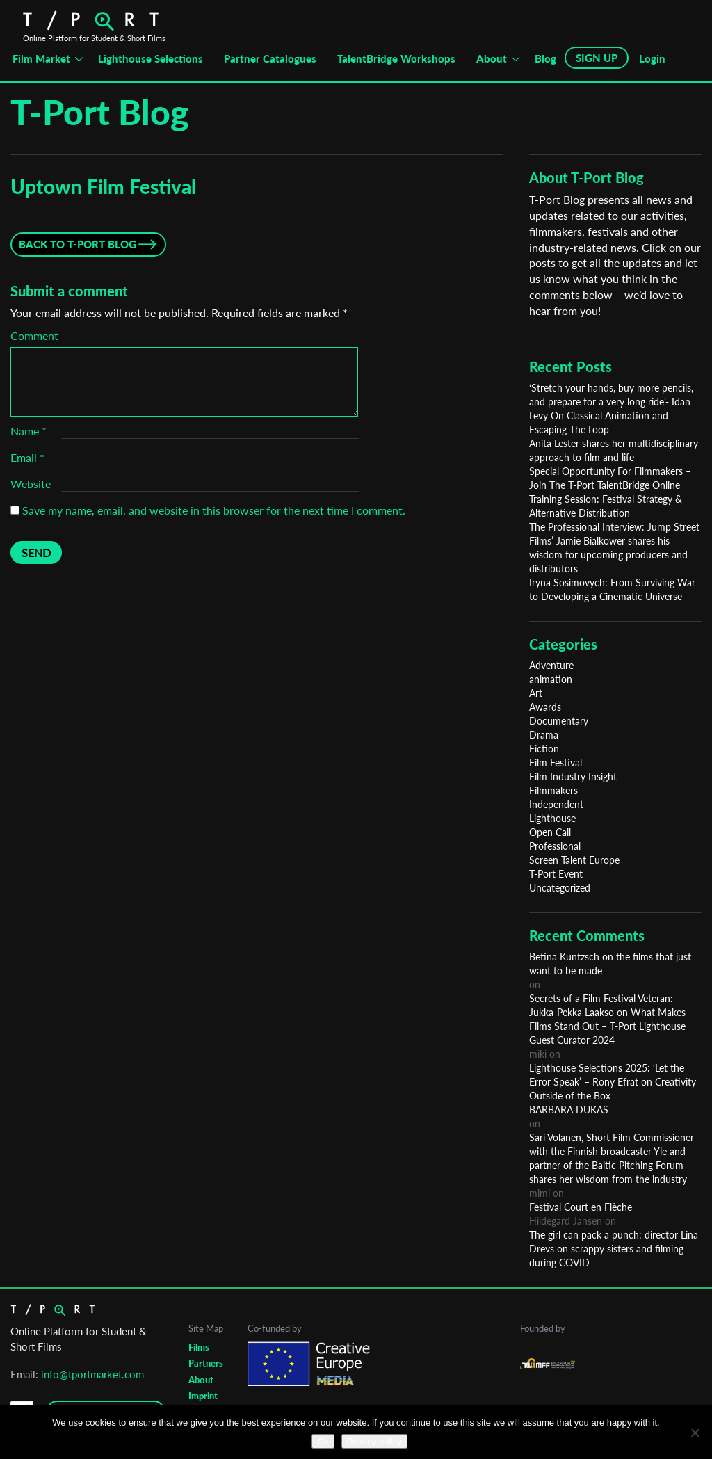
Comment (34, 335)
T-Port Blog (99, 112)
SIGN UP (596, 57)
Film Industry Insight (573, 776)
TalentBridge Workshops (396, 58)
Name (28, 430)
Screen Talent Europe (574, 860)
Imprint (203, 1395)
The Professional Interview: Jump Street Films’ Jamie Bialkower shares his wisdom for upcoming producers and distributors (614, 547)
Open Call (550, 832)
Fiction (544, 749)
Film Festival (555, 762)
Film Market (41, 58)
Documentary (558, 721)
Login (652, 58)
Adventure (551, 665)
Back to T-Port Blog (77, 244)
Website (30, 483)
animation (550, 679)
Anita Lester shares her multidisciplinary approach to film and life (613, 450)
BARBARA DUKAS (568, 1109)
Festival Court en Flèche (580, 1207)
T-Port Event (556, 874)
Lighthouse (552, 818)
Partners (205, 1363)
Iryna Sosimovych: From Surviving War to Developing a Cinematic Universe (612, 589)
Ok (323, 1441)
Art (535, 693)
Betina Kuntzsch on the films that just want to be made (610, 963)
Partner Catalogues (270, 58)
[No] (695, 1433)
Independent (556, 804)
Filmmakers (553, 790)
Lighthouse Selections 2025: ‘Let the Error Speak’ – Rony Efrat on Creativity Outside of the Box (612, 1082)
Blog (545, 58)
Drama (543, 735)
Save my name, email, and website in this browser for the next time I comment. (213, 510)
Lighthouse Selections (150, 58)
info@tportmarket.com (92, 1374)
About (491, 58)
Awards (545, 707)
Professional (555, 846)
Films (198, 1347)
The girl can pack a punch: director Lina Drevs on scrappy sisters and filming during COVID (613, 1248)
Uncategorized (559, 888)
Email (27, 457)
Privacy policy (374, 1441)
